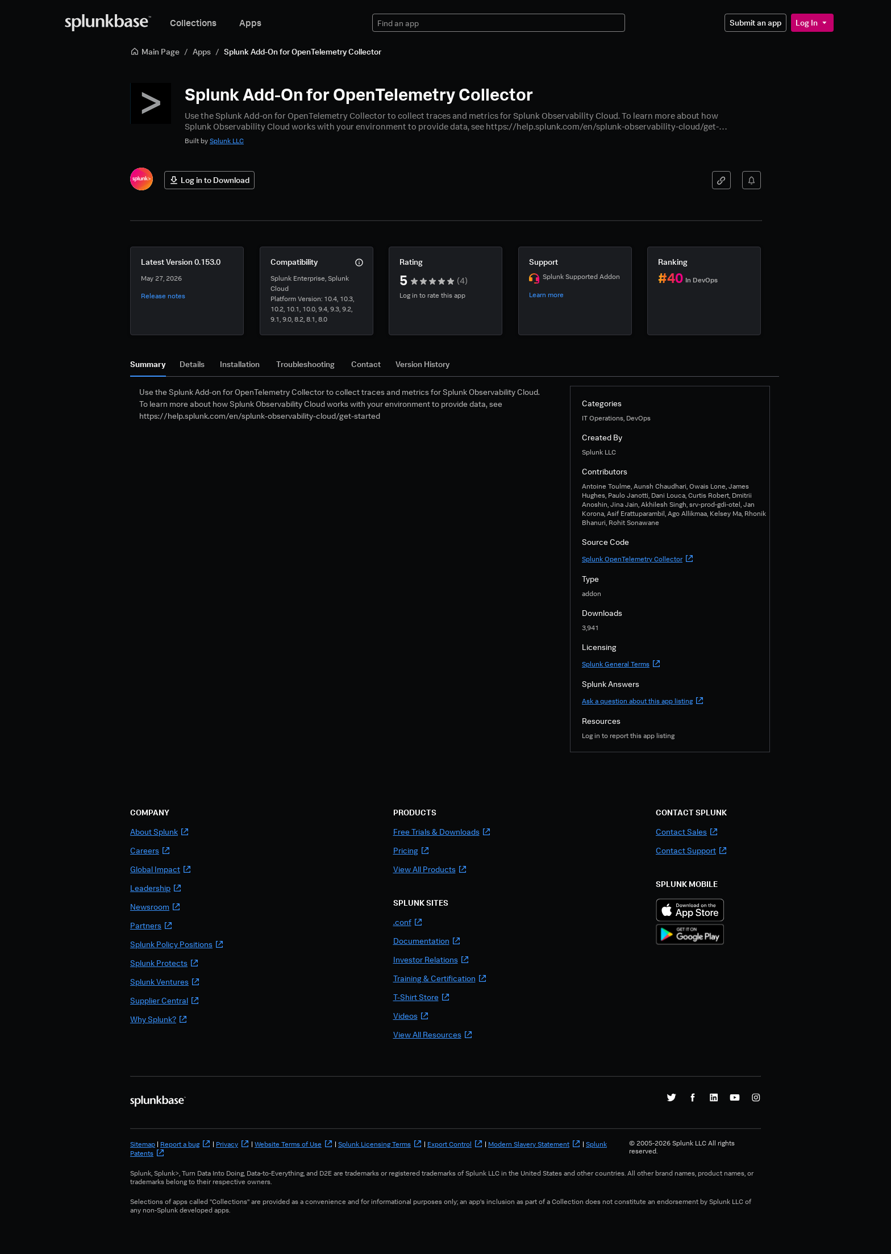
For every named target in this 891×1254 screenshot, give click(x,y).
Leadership (156, 888)
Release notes (163, 295)
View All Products (430, 869)
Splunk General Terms (621, 664)
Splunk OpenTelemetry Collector (638, 559)
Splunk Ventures (165, 981)
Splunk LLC (227, 140)
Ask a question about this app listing (643, 701)
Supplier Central (164, 1000)
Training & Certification (440, 978)
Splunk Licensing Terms (380, 1144)
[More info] (359, 262)
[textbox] (498, 23)
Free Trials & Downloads (442, 831)
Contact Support (691, 850)
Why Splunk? (159, 1019)
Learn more (546, 294)
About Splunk (159, 831)
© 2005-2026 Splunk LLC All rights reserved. (682, 1147)
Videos (411, 1015)
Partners (151, 925)
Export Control (455, 1144)
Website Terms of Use (294, 1144)
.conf (408, 922)
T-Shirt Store (421, 997)
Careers (150, 850)
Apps (250, 22)
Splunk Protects (164, 963)
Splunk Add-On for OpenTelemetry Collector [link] (302, 51)
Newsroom (155, 906)
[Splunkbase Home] (108, 23)
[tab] (148, 367)
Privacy (232, 1144)
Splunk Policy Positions (177, 944)
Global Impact (160, 869)
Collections (193, 22)
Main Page (155, 51)
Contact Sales (687, 831)
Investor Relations (431, 959)
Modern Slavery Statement (534, 1144)
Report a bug (185, 1144)
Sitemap (142, 1144)
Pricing (411, 850)
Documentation (427, 940)
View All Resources (433, 1034)
